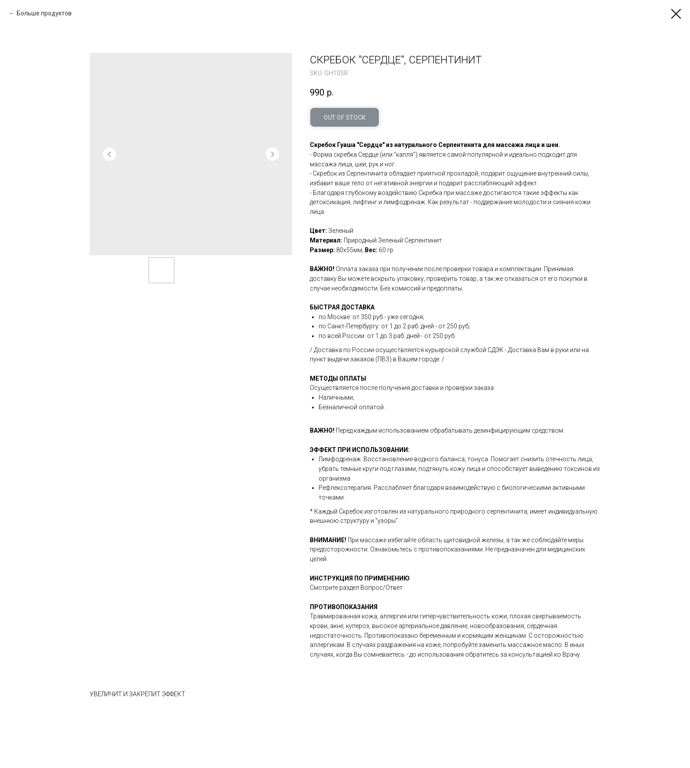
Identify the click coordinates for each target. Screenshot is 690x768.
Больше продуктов (44, 13)
